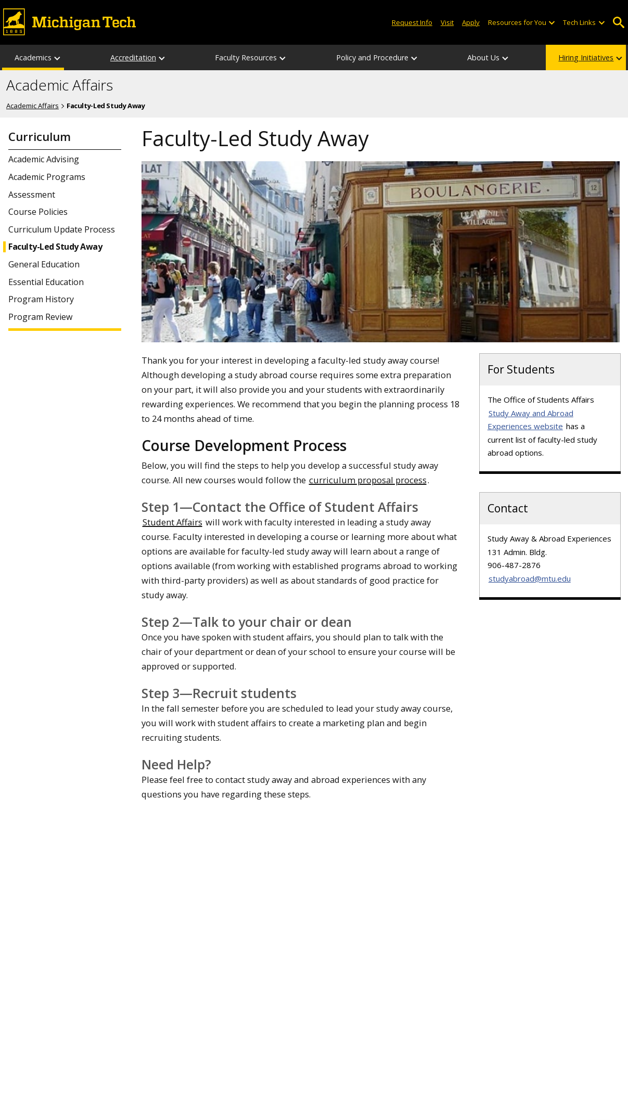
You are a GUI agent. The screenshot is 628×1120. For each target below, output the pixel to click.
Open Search (618, 22)
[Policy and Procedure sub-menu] (415, 57)
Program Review (40, 317)
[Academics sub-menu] (58, 57)
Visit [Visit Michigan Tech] (447, 22)
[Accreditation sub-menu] (162, 57)
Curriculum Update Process (61, 229)
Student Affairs (172, 522)
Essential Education (46, 282)
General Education (44, 264)
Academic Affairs (59, 85)
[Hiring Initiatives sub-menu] (620, 57)
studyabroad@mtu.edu (530, 578)
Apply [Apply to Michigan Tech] (471, 22)
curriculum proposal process (368, 480)
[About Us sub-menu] (506, 57)
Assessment (31, 194)
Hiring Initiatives (585, 57)
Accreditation (133, 57)
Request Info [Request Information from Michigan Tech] (412, 22)
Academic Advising (43, 159)
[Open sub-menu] (551, 22)
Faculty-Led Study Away (55, 246)
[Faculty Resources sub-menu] (283, 57)
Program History (41, 299)
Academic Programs (46, 177)
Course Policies (38, 212)
